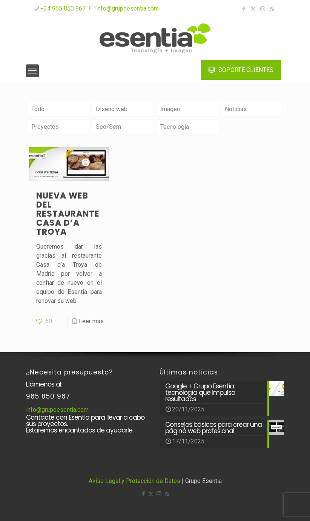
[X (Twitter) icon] (253, 9)
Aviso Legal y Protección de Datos (134, 480)
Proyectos (45, 126)
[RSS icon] (272, 9)
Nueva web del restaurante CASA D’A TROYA (68, 214)
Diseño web (111, 109)
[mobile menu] (32, 70)
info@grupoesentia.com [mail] (127, 8)
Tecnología (174, 126)
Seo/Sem (108, 126)
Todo (38, 109)
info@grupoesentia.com (57, 409)
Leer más (91, 321)
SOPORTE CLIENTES (241, 69)
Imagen (170, 109)
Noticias (236, 109)
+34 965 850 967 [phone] (63, 8)
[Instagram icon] (262, 9)
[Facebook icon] (244, 9)
